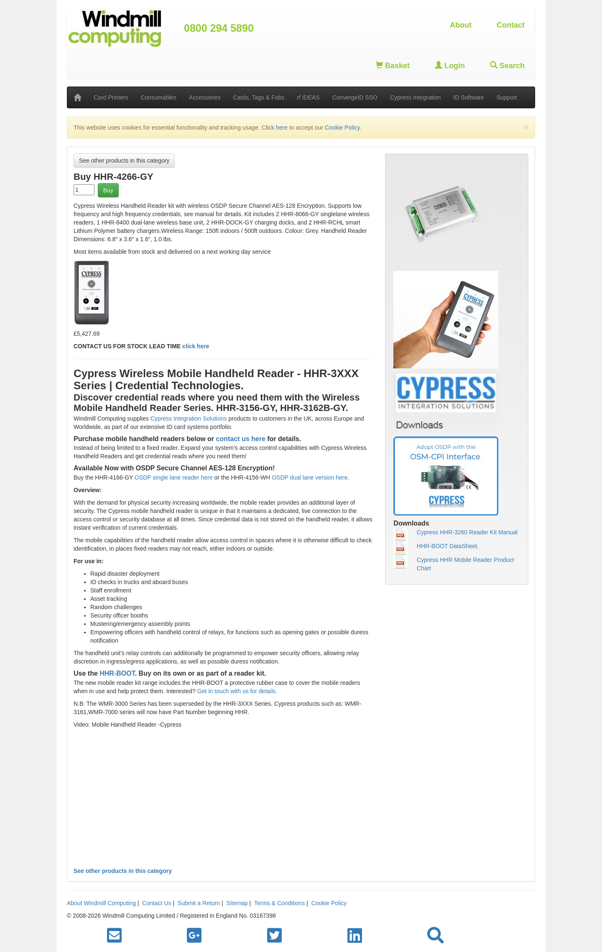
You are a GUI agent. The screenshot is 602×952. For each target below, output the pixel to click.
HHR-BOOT (116, 673)
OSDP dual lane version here (308, 477)
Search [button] (507, 65)
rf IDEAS (308, 97)
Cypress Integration (415, 97)
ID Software (468, 97)
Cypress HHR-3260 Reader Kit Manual (467, 532)
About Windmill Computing (101, 903)
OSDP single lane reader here (174, 477)
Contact (511, 25)
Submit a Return (199, 903)
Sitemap (236, 903)
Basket (392, 65)
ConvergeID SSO (355, 97)
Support (506, 97)
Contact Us (156, 903)
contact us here (240, 438)
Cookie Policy (342, 127)
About (461, 25)
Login (450, 65)
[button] (435, 935)
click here (195, 346)
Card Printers (111, 97)
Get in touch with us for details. (237, 691)
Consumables (158, 97)
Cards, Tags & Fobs (259, 97)
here (282, 127)
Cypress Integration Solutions (188, 418)
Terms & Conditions (279, 903)
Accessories (204, 97)
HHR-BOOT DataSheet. (448, 546)
